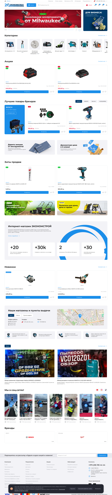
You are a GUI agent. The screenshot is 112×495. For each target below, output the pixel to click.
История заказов (72, 454)
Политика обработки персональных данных (10, 471)
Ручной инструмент (22, 51)
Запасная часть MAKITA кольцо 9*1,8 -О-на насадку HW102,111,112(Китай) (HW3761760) (97, 289)
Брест (11, 315)
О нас (6, 452)
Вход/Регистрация (72, 452)
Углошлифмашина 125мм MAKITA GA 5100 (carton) (33, 289)
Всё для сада (59, 51)
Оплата (27, 456)
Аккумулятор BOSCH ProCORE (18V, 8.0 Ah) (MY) (14, 84)
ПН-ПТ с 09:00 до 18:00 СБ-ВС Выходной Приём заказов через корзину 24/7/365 (98, 459)
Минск (8, 1)
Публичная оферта (9, 461)
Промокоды (50, 454)
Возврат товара (30, 463)
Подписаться (102, 442)
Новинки (50, 1)
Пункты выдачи (27, 315)
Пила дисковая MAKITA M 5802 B (14, 289)
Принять (72, 488)
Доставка (28, 454)
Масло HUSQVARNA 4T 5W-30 (96, 184)
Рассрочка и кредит (31, 461)
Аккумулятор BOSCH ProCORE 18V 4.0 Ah (35, 84)
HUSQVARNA (102, 101)
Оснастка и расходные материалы (34, 52)
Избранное (70, 459)
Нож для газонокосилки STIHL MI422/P (55, 289)
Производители (9, 454)
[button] (80, 316)
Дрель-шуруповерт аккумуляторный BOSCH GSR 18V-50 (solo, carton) (56, 124)
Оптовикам (78, 1)
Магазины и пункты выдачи (33, 466)
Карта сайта (8, 474)
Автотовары (72, 51)
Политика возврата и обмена (12, 468)
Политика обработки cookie (12, 466)
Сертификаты (29, 470)
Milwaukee (70, 182)
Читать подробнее (13, 236)
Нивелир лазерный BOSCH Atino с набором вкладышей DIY (35, 124)
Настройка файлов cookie (85, 488)
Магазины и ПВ (68, 1)
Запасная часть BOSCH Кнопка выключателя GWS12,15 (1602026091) (55, 184)
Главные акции (50, 452)
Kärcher (94, 101)
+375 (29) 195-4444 (28, 322)
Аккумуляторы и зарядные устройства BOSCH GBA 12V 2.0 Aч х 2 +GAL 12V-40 (97, 84)
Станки (84, 51)
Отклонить (98, 488)
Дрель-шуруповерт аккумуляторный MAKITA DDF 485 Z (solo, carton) (34, 184)
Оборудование (97, 51)
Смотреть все (101, 35)
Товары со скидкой (52, 456)
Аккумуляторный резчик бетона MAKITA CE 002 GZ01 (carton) (75, 84)
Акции (89, 5)
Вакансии (7, 456)
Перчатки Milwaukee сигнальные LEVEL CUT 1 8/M (75, 184)
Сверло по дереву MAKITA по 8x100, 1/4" (13, 184)
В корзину (11, 91)
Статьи (27, 459)
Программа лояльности (32, 468)
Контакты (7, 459)
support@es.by (93, 455)
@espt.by (92, 463)
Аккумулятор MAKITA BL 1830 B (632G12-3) (55, 84)
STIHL (48, 287)
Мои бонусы (71, 456)
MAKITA (49, 81)
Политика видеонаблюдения (12, 463)
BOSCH (7, 81)
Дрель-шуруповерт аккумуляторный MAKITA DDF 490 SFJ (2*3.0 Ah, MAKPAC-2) (76, 289)
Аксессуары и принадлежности (47, 52)
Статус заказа (58, 1)
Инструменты (10, 51)
